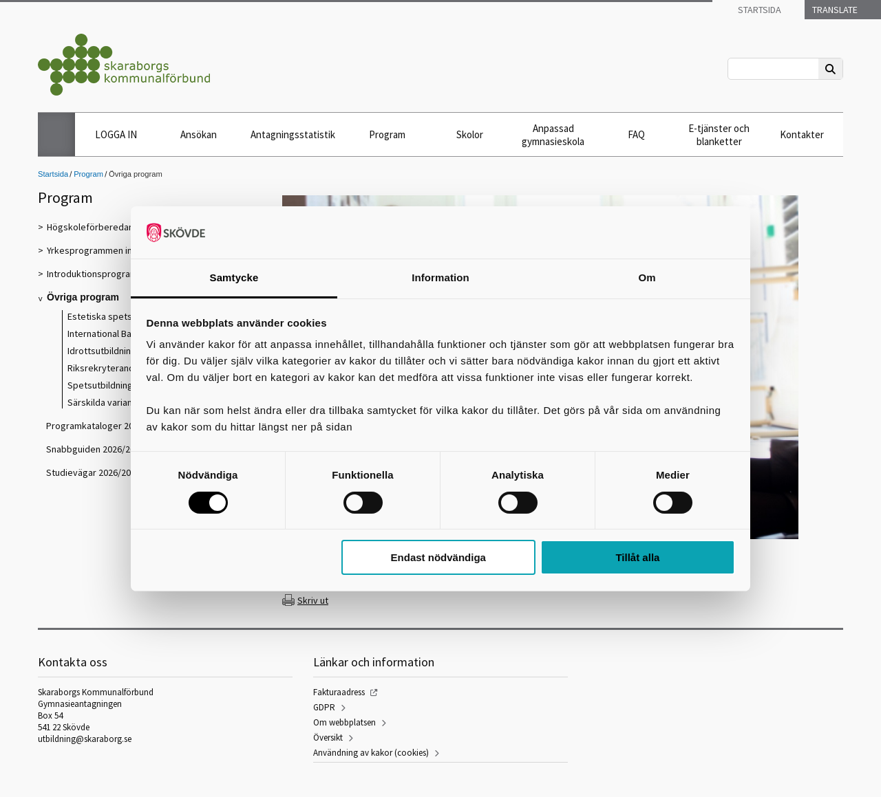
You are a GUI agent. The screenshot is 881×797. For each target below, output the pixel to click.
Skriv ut (312, 600)
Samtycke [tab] (234, 277)
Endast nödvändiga (438, 557)
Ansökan (198, 134)
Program (387, 134)
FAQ (636, 134)
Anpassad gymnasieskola (553, 135)
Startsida (758, 9)
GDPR (324, 707)
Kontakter (802, 134)
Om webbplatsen (344, 722)
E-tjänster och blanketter (719, 135)
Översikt (328, 737)
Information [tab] (440, 277)
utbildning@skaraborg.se (84, 739)
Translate (834, 9)
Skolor (469, 134)
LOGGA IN (116, 134)
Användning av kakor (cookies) (371, 752)
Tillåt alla (637, 557)
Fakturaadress (339, 692)
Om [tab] (646, 277)
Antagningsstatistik (293, 134)
